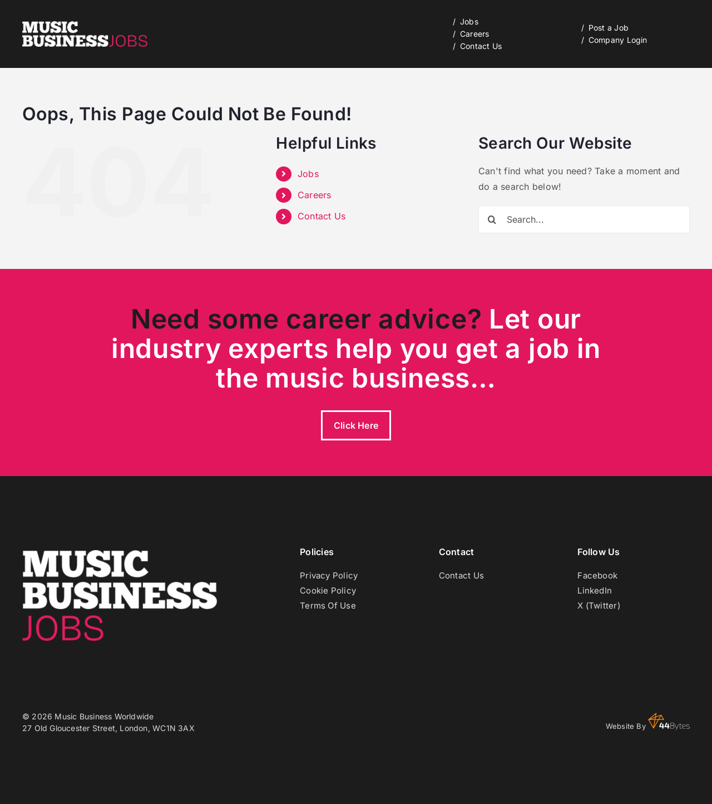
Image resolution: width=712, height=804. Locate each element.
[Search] (492, 219)
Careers (315, 194)
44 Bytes (669, 722)
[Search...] (584, 219)
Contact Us (321, 216)
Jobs (308, 173)
